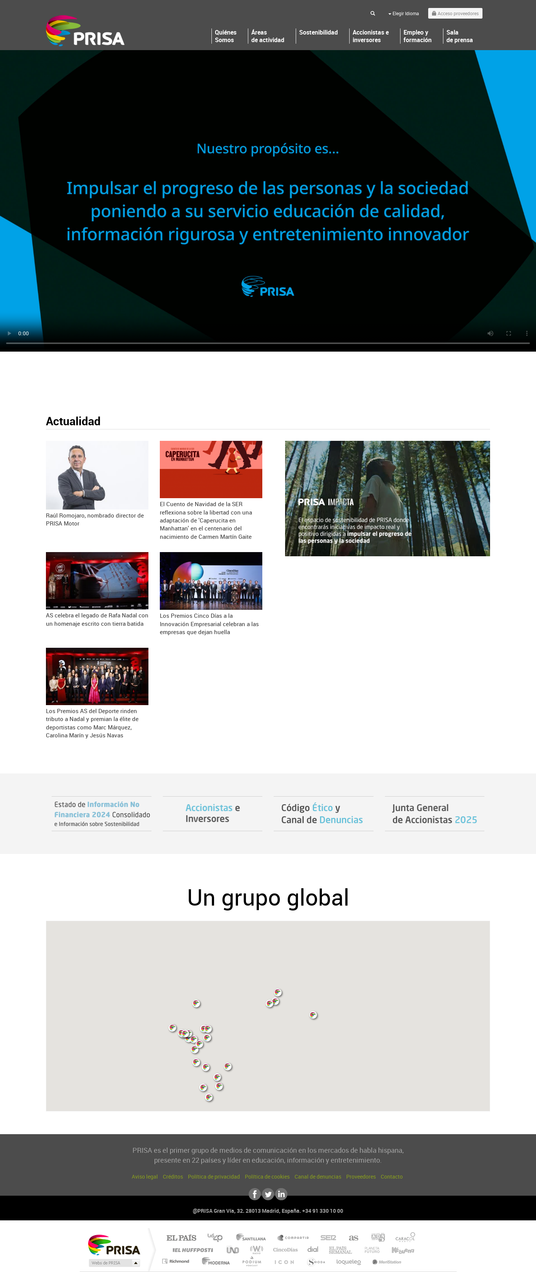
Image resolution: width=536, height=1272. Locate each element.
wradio (255, 1250)
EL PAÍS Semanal (341, 1250)
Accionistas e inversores (371, 36)
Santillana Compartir (293, 1238)
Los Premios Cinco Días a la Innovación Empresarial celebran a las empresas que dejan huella (209, 624)
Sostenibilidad (318, 32)
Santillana (253, 1238)
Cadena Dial (313, 1250)
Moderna (214, 1261)
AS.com (350, 1238)
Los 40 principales (217, 1238)
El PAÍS (181, 1238)
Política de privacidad (214, 1176)
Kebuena (396, 1250)
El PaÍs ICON (284, 1261)
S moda (315, 1261)
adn (375, 1238)
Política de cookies (267, 1176)
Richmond (176, 1261)
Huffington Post (191, 1250)
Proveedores (361, 1176)
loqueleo (349, 1261)
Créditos (173, 1176)
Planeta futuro (368, 1250)
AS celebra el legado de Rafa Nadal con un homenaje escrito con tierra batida (97, 619)
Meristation (386, 1261)
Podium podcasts (251, 1261)
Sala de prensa (459, 36)
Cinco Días (284, 1250)
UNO (233, 1250)
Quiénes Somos (225, 36)
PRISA (85, 30)
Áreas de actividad (267, 36)
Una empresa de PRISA (114, 1244)
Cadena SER (326, 1238)
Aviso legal (145, 1176)
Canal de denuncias (318, 1176)
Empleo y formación (418, 36)
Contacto (392, 1176)
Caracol (403, 1238)
